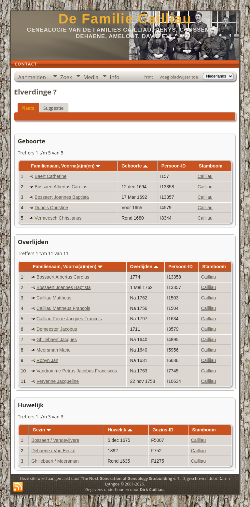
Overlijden (144, 266)
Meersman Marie (53, 350)
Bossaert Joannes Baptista (62, 197)
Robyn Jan (47, 360)
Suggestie (53, 108)
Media (90, 77)
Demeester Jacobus (56, 329)
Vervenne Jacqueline (57, 381)
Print (148, 77)
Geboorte (134, 165)
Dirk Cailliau (152, 489)
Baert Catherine (50, 176)
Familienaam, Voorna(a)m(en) (66, 165)
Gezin (42, 429)
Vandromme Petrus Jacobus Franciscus (76, 370)
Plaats (27, 108)
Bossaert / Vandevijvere (55, 440)
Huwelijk (120, 429)
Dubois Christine (51, 207)
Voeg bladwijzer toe (179, 77)
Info (114, 77)
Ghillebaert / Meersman (55, 461)
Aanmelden (32, 77)
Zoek (66, 77)
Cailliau (205, 176)
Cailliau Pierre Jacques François (69, 318)
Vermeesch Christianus (58, 218)
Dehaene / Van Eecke (53, 450)
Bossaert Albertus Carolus (61, 186)
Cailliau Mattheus (53, 297)
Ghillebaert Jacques (56, 339)
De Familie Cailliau (124, 18)
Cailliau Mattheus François (63, 308)
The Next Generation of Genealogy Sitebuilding (126, 478)
